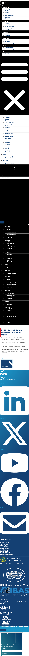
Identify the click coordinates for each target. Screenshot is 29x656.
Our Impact (7, 17)
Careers (7, 12)
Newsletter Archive (9, 55)
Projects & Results (9, 26)
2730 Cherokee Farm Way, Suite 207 (7, 379)
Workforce (5, 32)
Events (4, 46)
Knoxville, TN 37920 (4, 381)
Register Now (4, 358)
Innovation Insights (9, 47)
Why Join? (7, 40)
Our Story (7, 9)
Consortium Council (9, 14)
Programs (7, 34)
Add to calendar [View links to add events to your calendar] (7, 363)
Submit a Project (9, 28)
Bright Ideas (8, 29)
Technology (5, 21)
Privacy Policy (8, 539)
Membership (6, 38)
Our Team (7, 10)
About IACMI (6, 7)
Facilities (7, 23)
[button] (14, 86)
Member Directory (9, 43)
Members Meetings (9, 49)
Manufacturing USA (9, 15)
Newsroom (5, 51)
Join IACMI (7, 41)
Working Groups (9, 24)
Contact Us (7, 19)
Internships (7, 35)
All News (7, 53)
